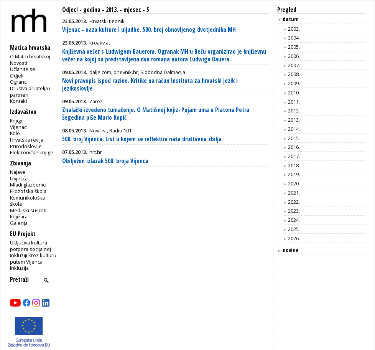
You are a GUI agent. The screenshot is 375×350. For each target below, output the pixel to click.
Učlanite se (22, 69)
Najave (17, 171)
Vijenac (18, 127)
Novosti (18, 62)
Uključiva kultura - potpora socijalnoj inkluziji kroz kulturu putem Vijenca (33, 252)
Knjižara (19, 216)
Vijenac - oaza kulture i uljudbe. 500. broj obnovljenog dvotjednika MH (149, 30)
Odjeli (16, 75)
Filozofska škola (28, 191)
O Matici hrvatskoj (30, 56)
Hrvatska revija (26, 139)
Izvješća (19, 178)
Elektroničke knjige (31, 152)
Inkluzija (19, 267)
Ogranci (19, 81)
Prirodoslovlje (26, 146)
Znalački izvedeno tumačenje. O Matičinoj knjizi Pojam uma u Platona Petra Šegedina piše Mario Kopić (155, 114)
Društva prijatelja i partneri (30, 91)
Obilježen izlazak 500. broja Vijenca (105, 161)
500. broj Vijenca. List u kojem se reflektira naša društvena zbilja (142, 139)
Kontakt (18, 100)
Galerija (19, 223)
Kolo (15, 133)
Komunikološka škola (27, 201)
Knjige (17, 120)
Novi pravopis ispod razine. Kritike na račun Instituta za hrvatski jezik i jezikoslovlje (150, 84)
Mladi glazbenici (28, 184)
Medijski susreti (28, 210)
